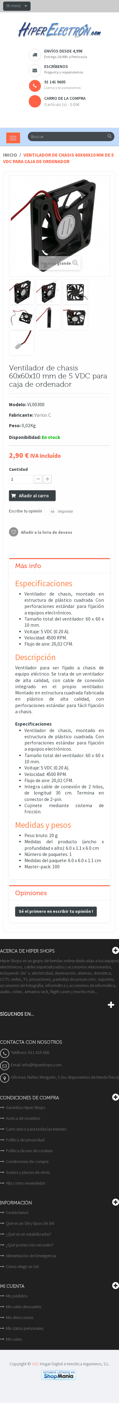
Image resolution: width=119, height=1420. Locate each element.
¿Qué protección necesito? (29, 1245)
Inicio (10, 155)
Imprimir (65, 511)
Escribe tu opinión (25, 511)
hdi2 (35, 1364)
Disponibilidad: (25, 437)
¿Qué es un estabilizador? (28, 1234)
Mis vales (14, 1339)
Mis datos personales (24, 1328)
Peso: (15, 425)
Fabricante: (21, 415)
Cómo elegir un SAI (22, 1266)
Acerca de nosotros (23, 1118)
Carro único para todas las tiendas (36, 1129)
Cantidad (18, 469)
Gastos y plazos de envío (28, 1172)
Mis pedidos (17, 1296)
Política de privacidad (25, 1140)
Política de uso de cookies (29, 1150)
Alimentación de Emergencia (31, 1255)
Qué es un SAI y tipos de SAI (30, 1223)
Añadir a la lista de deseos (46, 532)
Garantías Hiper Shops (25, 1107)
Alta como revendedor (25, 1183)
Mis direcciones (19, 1317)
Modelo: (17, 404)
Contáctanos (17, 1212)
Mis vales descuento (23, 1306)
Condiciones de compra (27, 1161)
